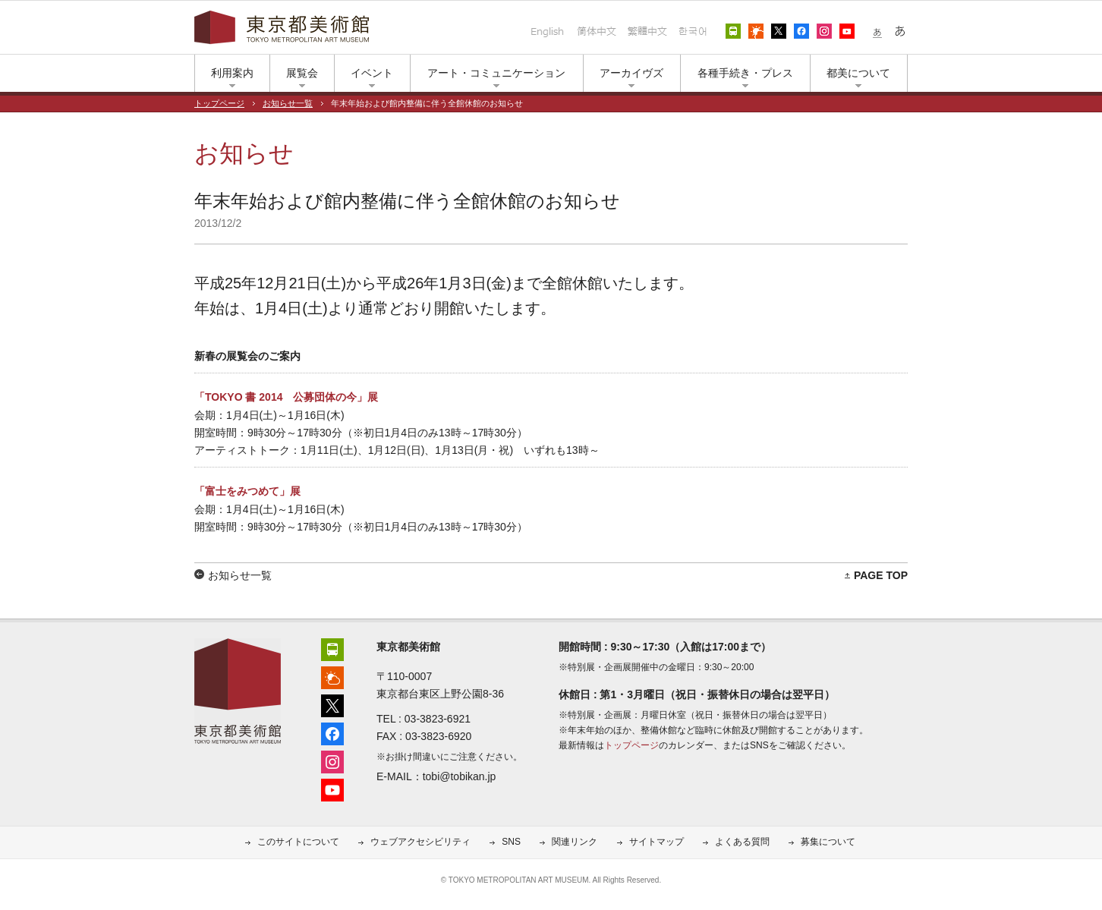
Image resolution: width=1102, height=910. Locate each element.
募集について (828, 841)
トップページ (219, 103)
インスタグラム (824, 31)
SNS (511, 841)
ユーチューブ (847, 31)
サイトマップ (656, 841)
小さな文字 (877, 31)
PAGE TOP (881, 575)
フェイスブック (801, 31)
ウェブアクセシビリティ (420, 841)
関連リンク (574, 841)
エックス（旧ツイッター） (778, 31)
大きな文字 (900, 31)
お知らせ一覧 (288, 103)
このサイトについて (298, 841)
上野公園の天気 (756, 31)
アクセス (733, 31)
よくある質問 (742, 841)
